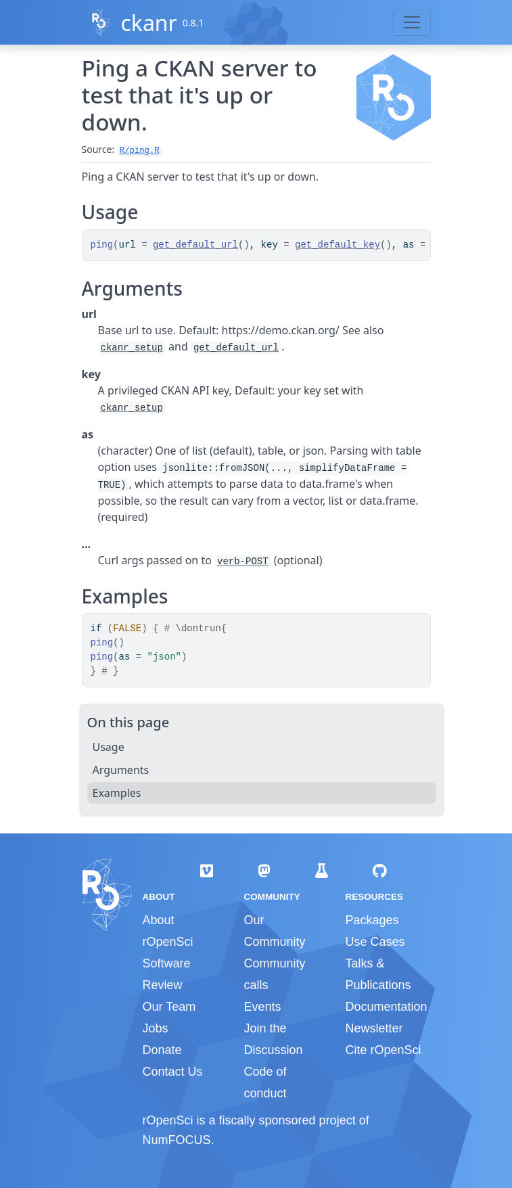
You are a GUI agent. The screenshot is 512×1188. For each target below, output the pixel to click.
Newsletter (373, 1028)
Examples (117, 792)
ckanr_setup (132, 347)
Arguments (121, 769)
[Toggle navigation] (412, 22)
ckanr (148, 22)
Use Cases (374, 942)
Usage (108, 746)
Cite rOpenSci (383, 1050)
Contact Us (173, 1071)
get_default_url (195, 244)
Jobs (155, 1028)
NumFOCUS (177, 1140)
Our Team (169, 1006)
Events (262, 1006)
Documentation (386, 1006)
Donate (162, 1050)
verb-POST (243, 561)
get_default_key (337, 244)
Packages (371, 920)
